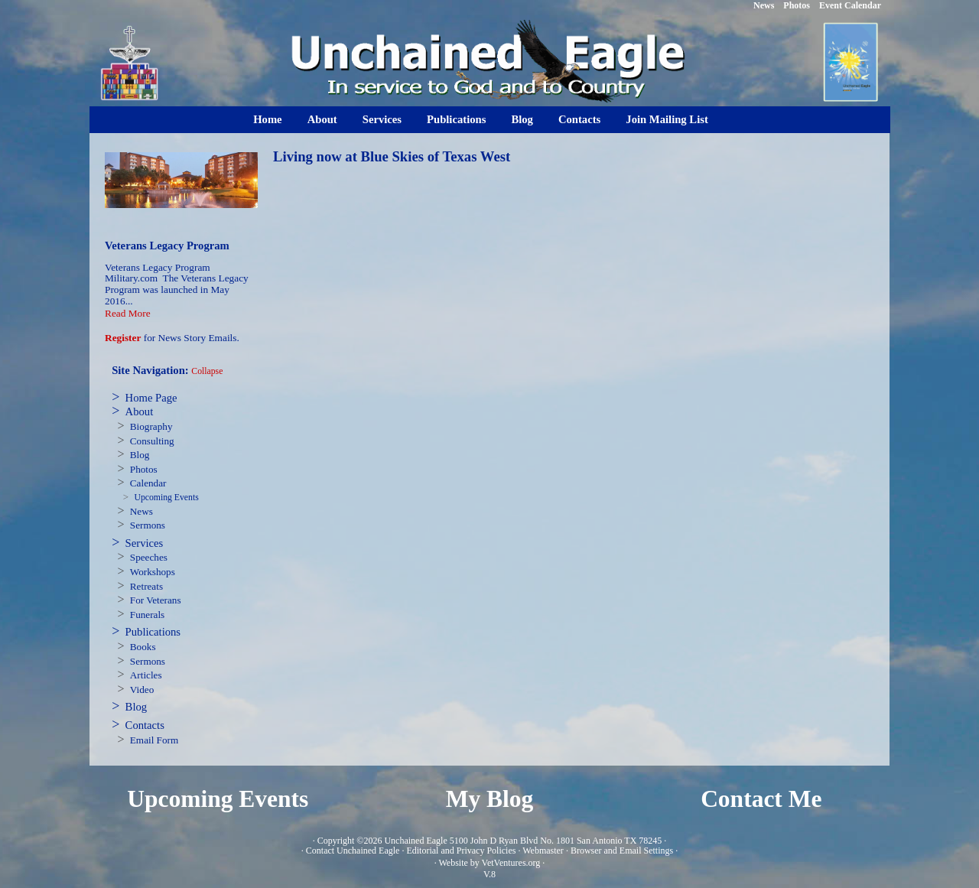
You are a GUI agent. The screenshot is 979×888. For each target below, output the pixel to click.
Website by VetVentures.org (489, 862)
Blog (522, 119)
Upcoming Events (166, 498)
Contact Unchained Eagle (353, 850)
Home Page (151, 398)
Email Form (154, 740)
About (322, 119)
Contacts (579, 119)
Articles (146, 675)
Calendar (148, 483)
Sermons (147, 525)
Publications (456, 119)
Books (143, 646)
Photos (144, 469)
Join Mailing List (667, 119)
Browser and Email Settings (622, 850)
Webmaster (543, 850)
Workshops (152, 571)
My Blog (490, 799)
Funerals (147, 614)
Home (267, 119)
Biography (151, 426)
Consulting (152, 441)
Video (142, 689)
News (141, 511)
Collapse (207, 371)
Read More (128, 313)
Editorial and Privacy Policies (461, 850)
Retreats (146, 586)
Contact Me (761, 799)
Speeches (149, 557)
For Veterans (155, 600)
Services (382, 119)
